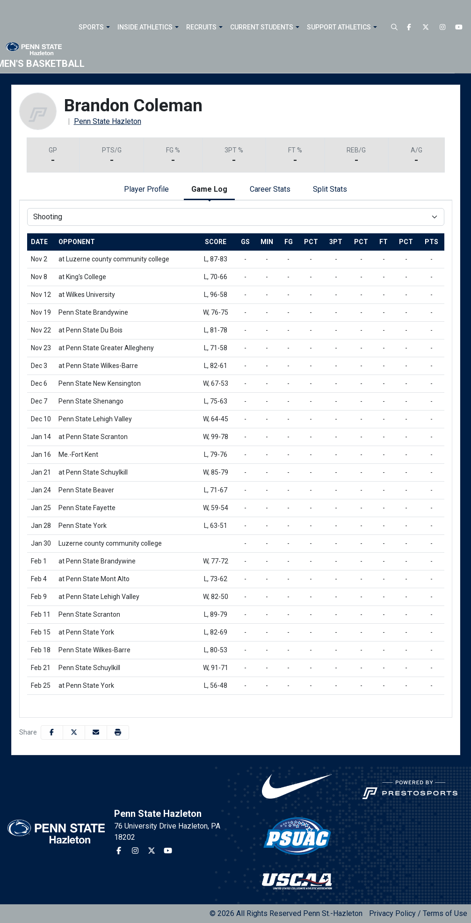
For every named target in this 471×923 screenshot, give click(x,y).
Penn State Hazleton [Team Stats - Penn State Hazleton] (107, 121)
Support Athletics (339, 27)
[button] (107, 27)
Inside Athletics (145, 27)
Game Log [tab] (209, 189)
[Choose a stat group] (235, 217)
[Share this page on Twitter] (74, 732)
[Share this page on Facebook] (52, 732)
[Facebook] (409, 27)
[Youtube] (459, 27)
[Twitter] (426, 27)
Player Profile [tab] (146, 189)
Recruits (201, 27)
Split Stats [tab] (330, 189)
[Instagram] (442, 27)
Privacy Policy (392, 913)
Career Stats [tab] (270, 189)
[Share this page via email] (96, 732)
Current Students (261, 27)
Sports (91, 27)
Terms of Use (445, 913)
